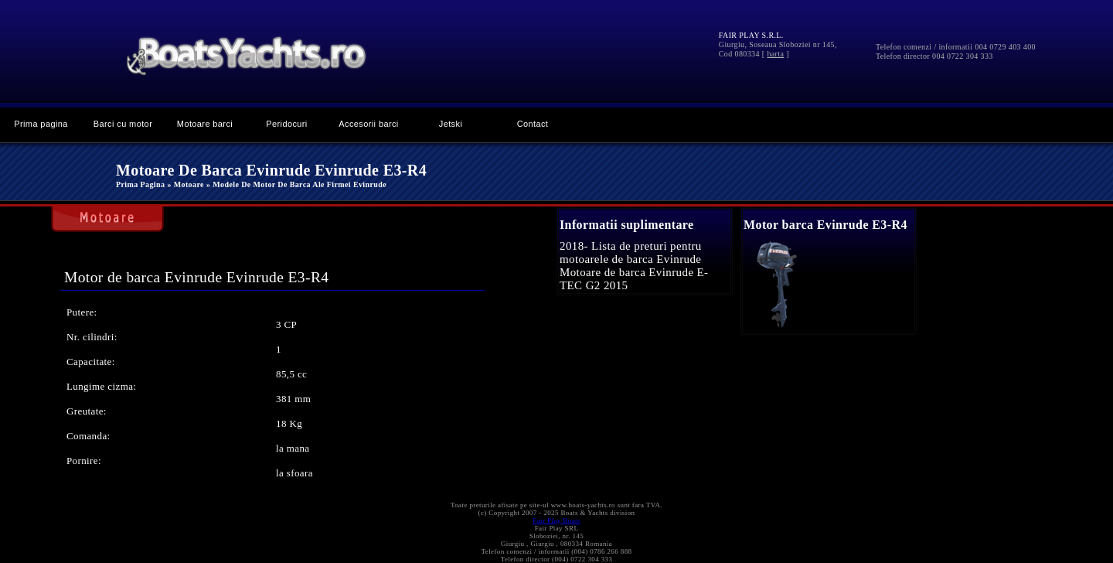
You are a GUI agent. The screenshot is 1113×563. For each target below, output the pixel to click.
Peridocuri (286, 123)
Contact (533, 123)
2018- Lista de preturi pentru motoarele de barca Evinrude (631, 252)
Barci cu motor (123, 123)
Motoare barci (205, 123)
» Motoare (185, 184)
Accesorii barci (368, 123)
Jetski (450, 123)
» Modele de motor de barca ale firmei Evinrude (296, 184)
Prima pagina (41, 123)
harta (775, 53)
